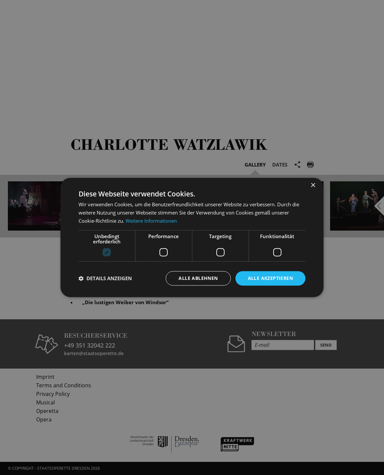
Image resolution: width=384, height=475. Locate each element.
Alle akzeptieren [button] (270, 278)
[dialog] (192, 237)
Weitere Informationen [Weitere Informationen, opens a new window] (151, 220)
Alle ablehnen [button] (198, 278)
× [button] (312, 185)
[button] (105, 278)
